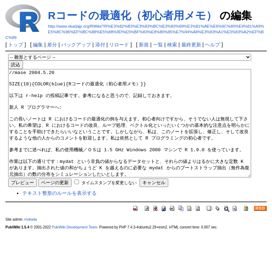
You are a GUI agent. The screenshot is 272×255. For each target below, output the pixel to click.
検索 (172, 44)
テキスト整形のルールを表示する (59, 214)
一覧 (158, 44)
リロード (119, 44)
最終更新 (191, 44)
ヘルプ (212, 44)
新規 (144, 44)
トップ (15, 44)
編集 (38, 44)
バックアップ (76, 44)
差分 (52, 44)
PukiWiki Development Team (74, 248)
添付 (100, 44)
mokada (30, 241)
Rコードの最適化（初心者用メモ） (132, 15)
